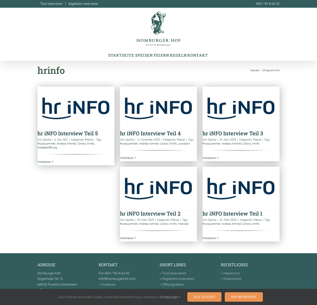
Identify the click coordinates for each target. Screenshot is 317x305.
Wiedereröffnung (47, 147)
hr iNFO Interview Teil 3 (233, 133)
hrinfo (90, 143)
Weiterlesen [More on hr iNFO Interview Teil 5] (44, 162)
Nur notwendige (243, 297)
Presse (89, 139)
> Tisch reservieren (173, 273)
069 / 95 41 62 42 (268, 4)
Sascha (47, 139)
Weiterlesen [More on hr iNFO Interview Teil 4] (127, 158)
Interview (183, 223)
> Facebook (107, 284)
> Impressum (230, 273)
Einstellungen (170, 297)
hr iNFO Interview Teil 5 (67, 133)
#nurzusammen (46, 143)
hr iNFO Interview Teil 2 (150, 213)
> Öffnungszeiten (172, 284)
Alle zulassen (204, 297)
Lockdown (184, 143)
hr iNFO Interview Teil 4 (150, 133)
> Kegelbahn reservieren (177, 279)
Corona (81, 143)
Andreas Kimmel (66, 143)
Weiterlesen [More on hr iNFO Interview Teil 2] (127, 238)
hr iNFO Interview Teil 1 (232, 213)
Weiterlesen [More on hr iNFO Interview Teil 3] (209, 158)
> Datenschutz (231, 279)
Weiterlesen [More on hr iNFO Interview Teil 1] (209, 238)
